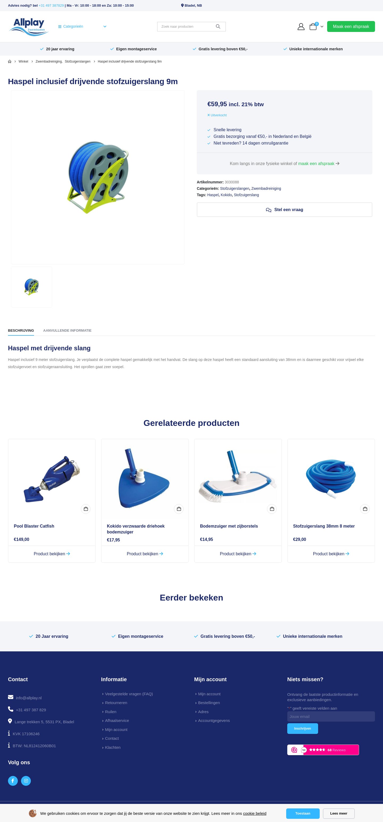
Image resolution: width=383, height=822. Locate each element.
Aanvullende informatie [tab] (67, 330)
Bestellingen (209, 702)
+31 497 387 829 (31, 710)
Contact (112, 738)
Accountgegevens (214, 720)
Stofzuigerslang (246, 195)
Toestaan (302, 813)
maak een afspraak (316, 163)
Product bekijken (52, 554)
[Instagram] (26, 781)
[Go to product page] (52, 479)
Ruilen (110, 711)
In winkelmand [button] (85, 509)
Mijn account (116, 729)
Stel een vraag (284, 209)
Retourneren (116, 702)
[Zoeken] (218, 26)
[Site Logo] (29, 26)
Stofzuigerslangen (234, 189)
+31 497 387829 (51, 5)
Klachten (112, 747)
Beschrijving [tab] (21, 330)
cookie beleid (255, 813)
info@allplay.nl (29, 698)
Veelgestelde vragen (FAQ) (129, 694)
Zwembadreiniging (266, 189)
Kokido (226, 195)
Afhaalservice (117, 720)
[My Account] (301, 26)
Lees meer (338, 813)
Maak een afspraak (351, 26)
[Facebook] (13, 781)
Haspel (213, 195)
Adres (203, 711)
